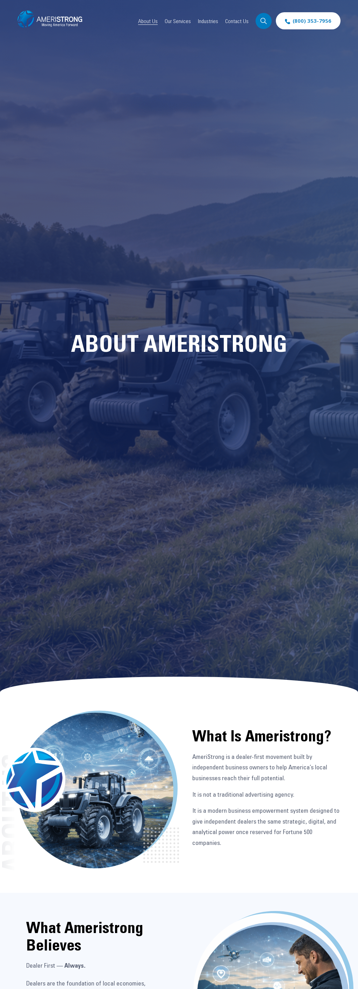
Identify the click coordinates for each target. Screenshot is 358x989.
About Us (148, 21)
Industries (208, 21)
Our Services (178, 21)
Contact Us (237, 21)
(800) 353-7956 (312, 20)
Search (264, 21)
